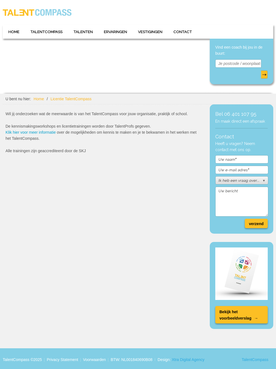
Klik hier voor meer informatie (31, 132)
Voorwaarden (94, 359)
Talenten (83, 32)
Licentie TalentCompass (71, 99)
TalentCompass (46, 32)
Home (13, 32)
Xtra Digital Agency (188, 359)
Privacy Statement (62, 359)
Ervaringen (115, 32)
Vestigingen (150, 32)
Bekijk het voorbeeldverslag (235, 315)
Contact (182, 32)
